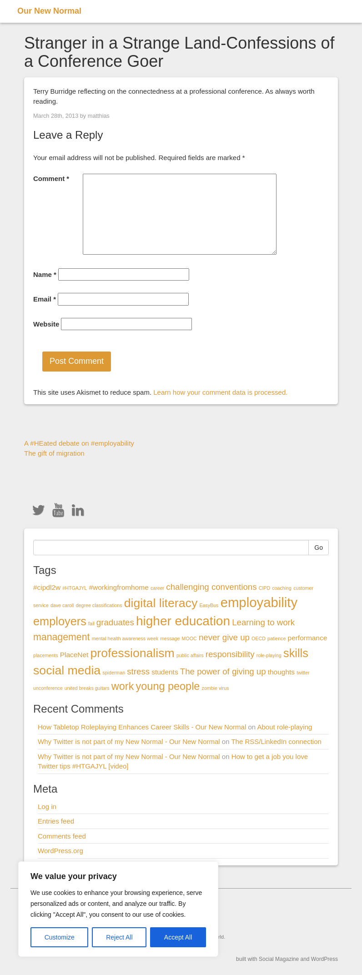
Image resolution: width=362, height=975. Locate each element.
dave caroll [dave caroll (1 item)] (62, 605)
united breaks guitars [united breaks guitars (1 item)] (87, 688)
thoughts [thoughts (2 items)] (281, 672)
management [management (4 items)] (61, 637)
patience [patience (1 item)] (276, 638)
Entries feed (56, 821)
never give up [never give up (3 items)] (224, 637)
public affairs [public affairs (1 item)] (190, 655)
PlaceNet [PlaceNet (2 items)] (74, 654)
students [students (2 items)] (164, 672)
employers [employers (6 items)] (59, 621)
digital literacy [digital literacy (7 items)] (161, 603)
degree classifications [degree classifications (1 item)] (99, 605)
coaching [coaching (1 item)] (282, 588)
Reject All (119, 937)
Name (44, 274)
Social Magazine (279, 959)
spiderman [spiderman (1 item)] (113, 672)
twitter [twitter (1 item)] (303, 672)
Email (44, 299)
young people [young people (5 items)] (168, 686)
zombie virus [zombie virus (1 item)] (215, 688)
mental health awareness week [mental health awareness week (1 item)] (125, 638)
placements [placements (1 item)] (45, 655)
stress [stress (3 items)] (138, 671)
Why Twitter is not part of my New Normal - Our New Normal (129, 741)
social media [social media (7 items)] (67, 670)
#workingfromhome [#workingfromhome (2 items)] (118, 587)
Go (318, 547)
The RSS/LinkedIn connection (276, 741)
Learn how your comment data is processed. (220, 392)
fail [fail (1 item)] (91, 623)
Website (46, 324)
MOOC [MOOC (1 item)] (189, 638)
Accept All (178, 937)
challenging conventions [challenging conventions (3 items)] (211, 587)
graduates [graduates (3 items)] (115, 622)
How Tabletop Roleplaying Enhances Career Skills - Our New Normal (142, 727)
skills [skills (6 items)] (295, 653)
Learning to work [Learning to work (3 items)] (263, 622)
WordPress (324, 959)
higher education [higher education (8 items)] (183, 621)
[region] (118, 909)
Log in (47, 806)
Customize (60, 937)
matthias (99, 115)
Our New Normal (49, 10)
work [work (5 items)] (122, 686)
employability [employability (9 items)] (259, 602)
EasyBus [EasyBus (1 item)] (208, 605)
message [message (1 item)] (170, 638)
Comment (51, 178)
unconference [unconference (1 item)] (48, 688)
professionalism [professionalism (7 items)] (132, 653)
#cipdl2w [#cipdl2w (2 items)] (46, 587)
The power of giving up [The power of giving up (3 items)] (223, 671)
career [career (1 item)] (157, 588)
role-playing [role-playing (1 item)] (269, 655)
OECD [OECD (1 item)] (258, 638)
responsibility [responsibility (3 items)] (230, 654)
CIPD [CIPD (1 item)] (264, 588)
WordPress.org (60, 850)
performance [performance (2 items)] (307, 638)
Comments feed (62, 836)
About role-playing (284, 727)
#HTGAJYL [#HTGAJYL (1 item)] (74, 588)
